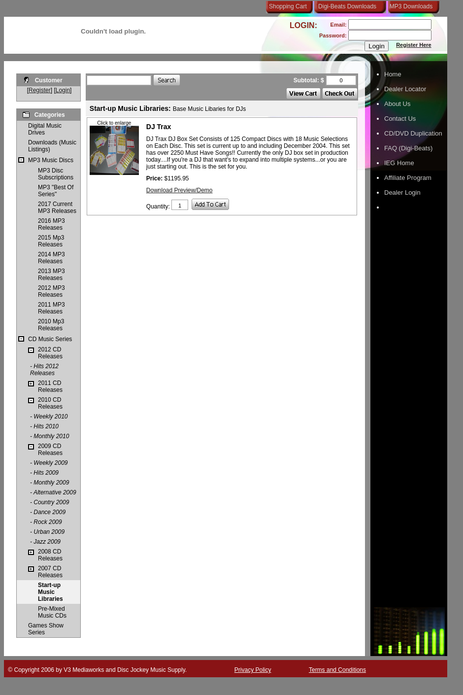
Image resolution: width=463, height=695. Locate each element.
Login (63, 90)
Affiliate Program (407, 177)
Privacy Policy (252, 669)
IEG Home (399, 163)
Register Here (413, 45)
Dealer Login (402, 192)
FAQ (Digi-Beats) (408, 148)
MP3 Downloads (409, 6)
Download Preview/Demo (179, 190)
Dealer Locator (405, 89)
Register (40, 90)
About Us (397, 103)
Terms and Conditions (337, 669)
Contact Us (400, 118)
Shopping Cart (288, 6)
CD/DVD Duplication (413, 133)
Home (392, 74)
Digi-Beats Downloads (347, 6)
